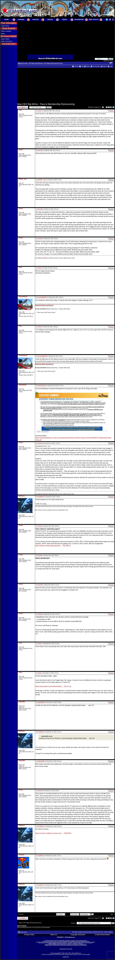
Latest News (5, 26)
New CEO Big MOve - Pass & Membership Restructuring (46, 104)
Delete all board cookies (85, 932)
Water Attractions (6, 41)
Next (111, 914)
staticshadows (42, 385)
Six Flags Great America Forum (53, 63)
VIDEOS (50, 19)
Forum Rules (96, 66)
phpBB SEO (66, 957)
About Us (53, 935)
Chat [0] (76, 66)
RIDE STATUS (93, 19)
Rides (3, 33)
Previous (21, 914)
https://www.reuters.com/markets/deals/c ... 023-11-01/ (53, 686)
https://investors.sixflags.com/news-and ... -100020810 (53, 833)
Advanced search (108, 60)
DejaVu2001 (41, 702)
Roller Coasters (6, 31)
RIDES (64, 19)
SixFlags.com (90, 942)
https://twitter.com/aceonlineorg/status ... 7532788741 (53, 545)
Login (110, 66)
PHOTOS (35, 19)
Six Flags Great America (36, 63)
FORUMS (21, 19)
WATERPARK (79, 19)
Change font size (110, 63)
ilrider (39, 326)
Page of (97, 107)
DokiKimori (41, 496)
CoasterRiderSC (42, 297)
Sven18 (40, 150)
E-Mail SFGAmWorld (102, 935)
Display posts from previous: (52, 914)
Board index (24, 63)
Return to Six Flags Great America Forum (30, 922)
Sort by (72, 914)
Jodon (40, 110)
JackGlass (41, 855)
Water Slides (5, 39)
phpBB (58, 953)
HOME (6, 19)
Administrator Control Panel (65, 949)
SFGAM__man (42, 179)
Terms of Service (82, 954)
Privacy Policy (29, 935)
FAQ (82, 66)
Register (104, 66)
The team (74, 932)
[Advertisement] (9, 87)
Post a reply (22, 107)
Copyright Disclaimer (78, 935)
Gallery (88, 66)
